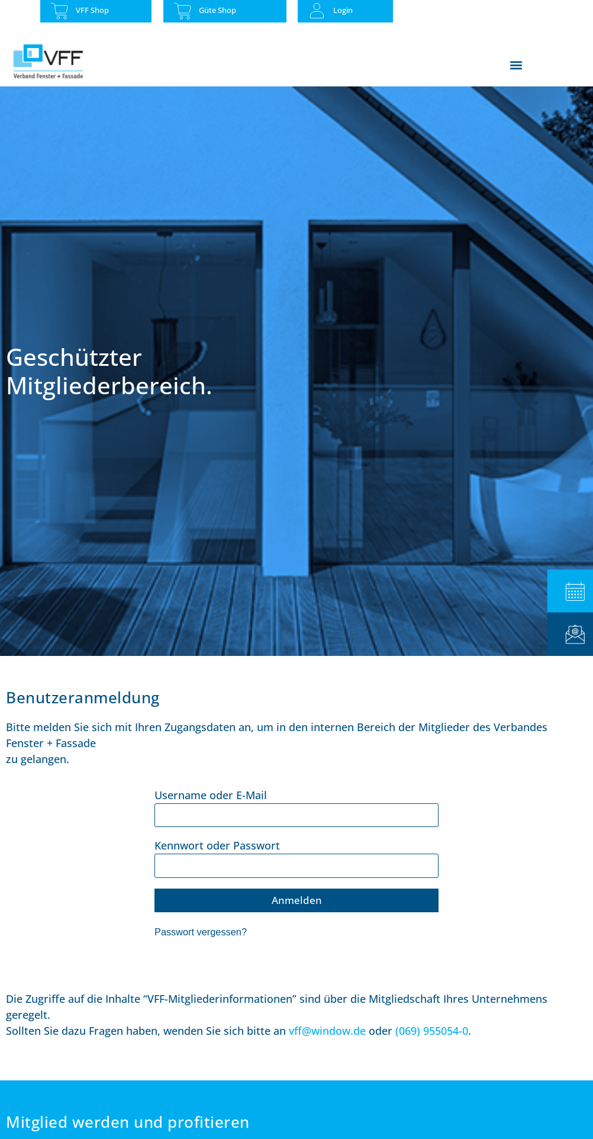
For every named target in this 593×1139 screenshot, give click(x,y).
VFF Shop (92, 10)
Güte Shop (217, 10)
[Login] (317, 11)
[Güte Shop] (182, 11)
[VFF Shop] (59, 11)
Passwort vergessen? (200, 931)
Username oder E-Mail (210, 795)
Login (343, 10)
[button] (516, 65)
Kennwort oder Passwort (217, 845)
